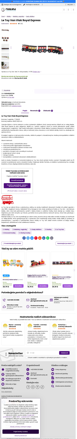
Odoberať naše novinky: (15, 356)
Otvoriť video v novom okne (17, 191)
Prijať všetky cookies (21, 432)
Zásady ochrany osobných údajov (20, 427)
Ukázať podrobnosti (21, 436)
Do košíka (54, 84)
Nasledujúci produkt (65, 243)
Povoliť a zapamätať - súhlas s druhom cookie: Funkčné (17, 185)
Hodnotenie (5, 24)
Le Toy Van (10, 97)
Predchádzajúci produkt (12, 243)
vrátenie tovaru (16, 106)
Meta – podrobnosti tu (24, 417)
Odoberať (64, 353)
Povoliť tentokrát (17, 180)
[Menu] (73, 9)
